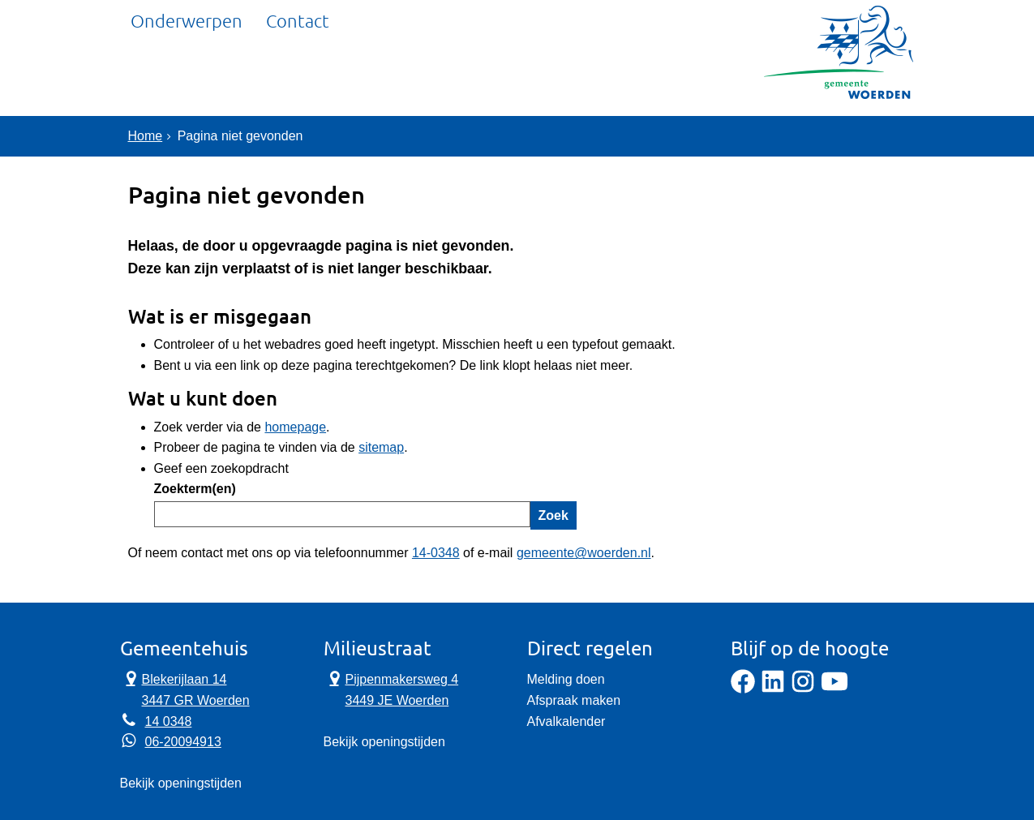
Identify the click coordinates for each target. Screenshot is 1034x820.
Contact (298, 76)
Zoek (553, 515)
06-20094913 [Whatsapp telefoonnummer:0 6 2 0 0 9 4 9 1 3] (183, 742)
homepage (295, 427)
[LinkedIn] (773, 689)
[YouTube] (834, 689)
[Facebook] (743, 689)
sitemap (381, 447)
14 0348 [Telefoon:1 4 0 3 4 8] (168, 721)
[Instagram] (803, 689)
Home (145, 136)
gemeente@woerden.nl (584, 553)
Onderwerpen (186, 76)
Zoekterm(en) (195, 489)
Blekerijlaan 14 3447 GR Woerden (185, 688)
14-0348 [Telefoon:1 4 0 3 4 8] (436, 553)
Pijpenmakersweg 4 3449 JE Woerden (391, 688)
